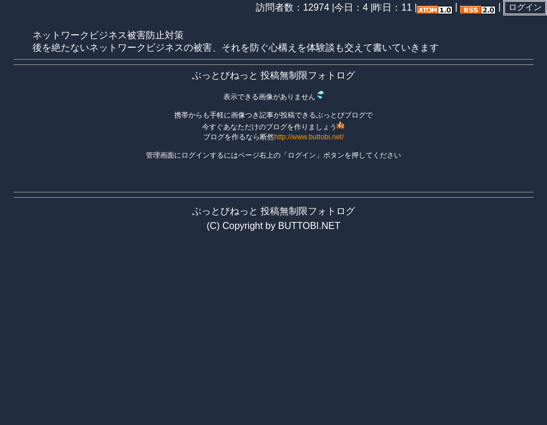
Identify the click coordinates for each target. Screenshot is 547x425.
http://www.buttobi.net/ (309, 137)
